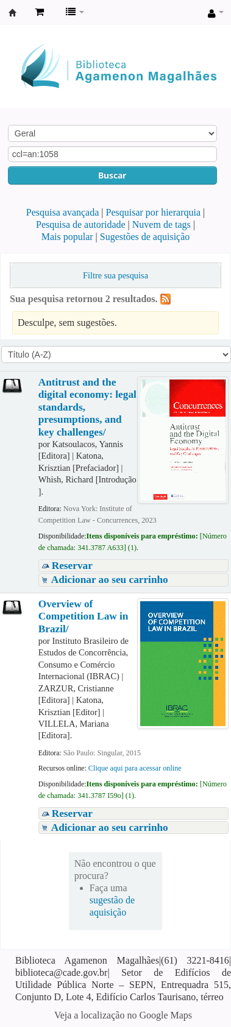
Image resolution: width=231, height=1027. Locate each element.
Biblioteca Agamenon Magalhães (13, 13)
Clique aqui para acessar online (135, 768)
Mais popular (67, 236)
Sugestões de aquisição (145, 236)
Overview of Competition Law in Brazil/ (83, 616)
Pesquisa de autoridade (81, 224)
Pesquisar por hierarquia (153, 212)
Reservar (72, 565)
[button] (39, 12)
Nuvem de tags (161, 224)
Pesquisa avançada (62, 212)
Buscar (112, 175)
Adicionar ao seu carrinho (109, 579)
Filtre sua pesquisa (115, 275)
